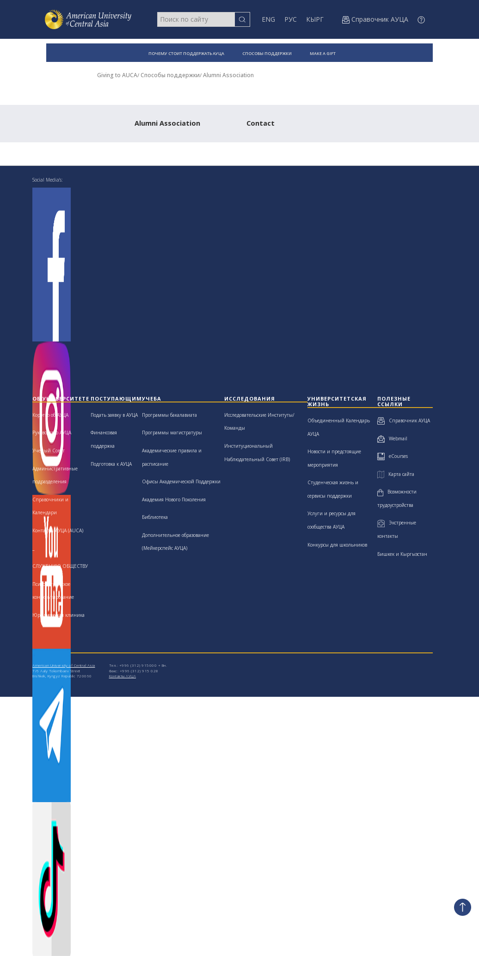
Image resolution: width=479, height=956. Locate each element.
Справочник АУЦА (403, 420)
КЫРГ (315, 19)
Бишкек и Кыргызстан (402, 554)
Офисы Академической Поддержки (181, 481)
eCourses (392, 456)
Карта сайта (395, 474)
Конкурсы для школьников (337, 545)
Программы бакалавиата (169, 415)
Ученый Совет (48, 450)
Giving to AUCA (117, 75)
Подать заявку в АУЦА (114, 415)
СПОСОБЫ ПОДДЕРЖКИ (267, 53)
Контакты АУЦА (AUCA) (57, 530)
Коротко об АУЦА (50, 415)
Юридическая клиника (58, 615)
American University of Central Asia (63, 665)
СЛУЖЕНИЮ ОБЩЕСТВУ (60, 566)
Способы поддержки (170, 75)
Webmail (392, 438)
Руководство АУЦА (51, 432)
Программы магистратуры (172, 432)
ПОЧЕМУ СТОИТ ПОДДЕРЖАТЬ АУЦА (186, 53)
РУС (290, 19)
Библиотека (155, 517)
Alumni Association (228, 75)
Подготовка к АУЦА (111, 464)
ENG (268, 19)
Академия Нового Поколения (174, 499)
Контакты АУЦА (122, 675)
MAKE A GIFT (323, 53)
